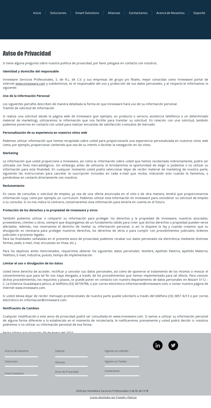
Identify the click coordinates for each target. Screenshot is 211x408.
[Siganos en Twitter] (117, 361)
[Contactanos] (112, 371)
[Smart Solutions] (16, 373)
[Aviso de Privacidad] (67, 371)
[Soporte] (65, 351)
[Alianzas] (66, 362)
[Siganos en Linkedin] (117, 351)
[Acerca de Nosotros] (21, 351)
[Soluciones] (17, 361)
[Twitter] (173, 345)
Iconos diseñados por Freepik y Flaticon (113, 397)
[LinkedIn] (158, 345)
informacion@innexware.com (147, 284)
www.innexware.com (30, 83)
